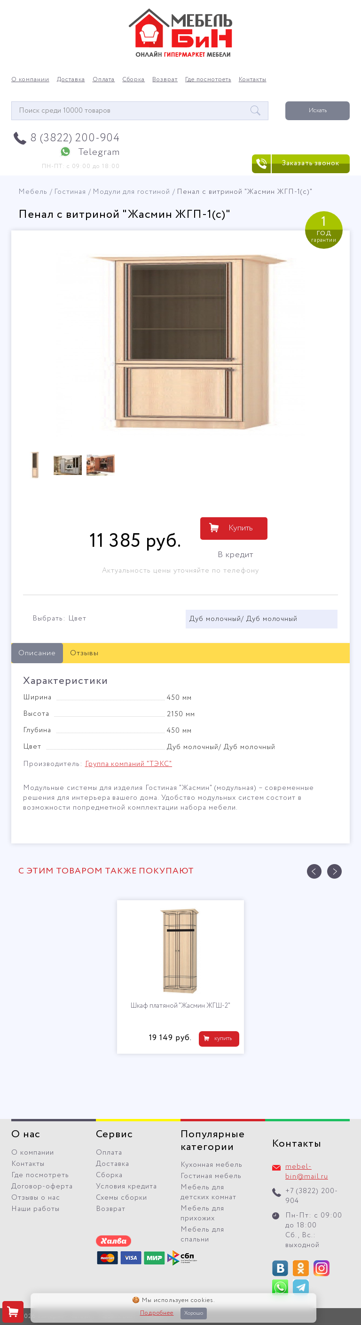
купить (223, 1038)
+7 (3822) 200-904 (311, 1196)
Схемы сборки (121, 1198)
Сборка (133, 80)
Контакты (253, 80)
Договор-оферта (42, 1186)
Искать (318, 110)
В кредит (235, 555)
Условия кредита (126, 1186)
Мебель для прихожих (202, 1213)
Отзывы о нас (35, 1198)
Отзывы (84, 653)
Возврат (165, 80)
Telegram (99, 152)
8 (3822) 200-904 (75, 138)
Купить (240, 528)
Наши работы (35, 1209)
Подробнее (157, 1313)
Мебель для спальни (202, 1235)
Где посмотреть (208, 80)
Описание (37, 653)
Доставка (71, 80)
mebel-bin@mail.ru (306, 1172)
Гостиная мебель (211, 1176)
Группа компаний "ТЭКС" (128, 764)
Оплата (104, 80)
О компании (30, 80)
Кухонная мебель (211, 1165)
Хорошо (193, 1313)
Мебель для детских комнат (208, 1192)
